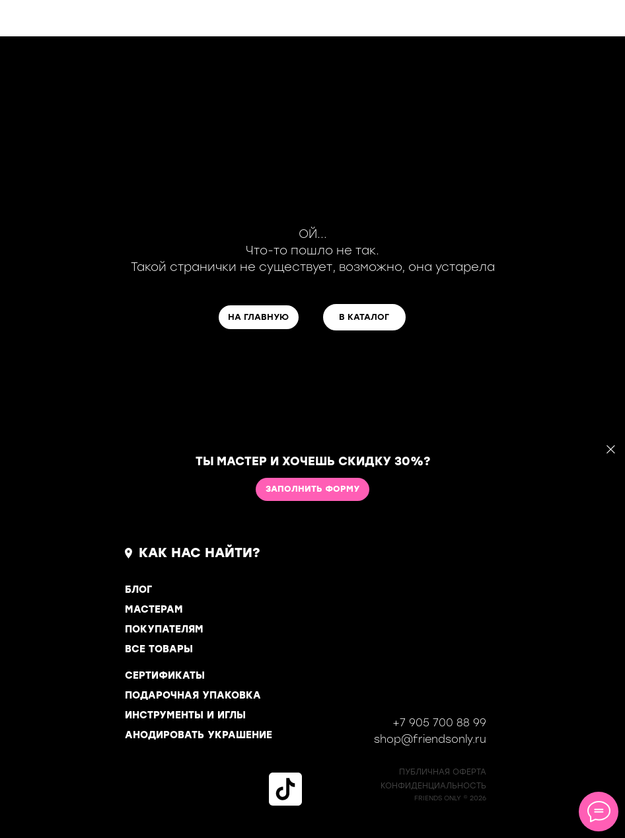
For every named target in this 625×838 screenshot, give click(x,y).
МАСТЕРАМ (154, 609)
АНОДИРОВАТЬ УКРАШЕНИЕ (198, 735)
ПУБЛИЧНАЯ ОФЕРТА (442, 772)
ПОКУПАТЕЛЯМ (164, 629)
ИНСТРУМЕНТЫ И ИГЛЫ (185, 715)
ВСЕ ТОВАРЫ (159, 649)
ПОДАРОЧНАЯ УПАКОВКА (193, 695)
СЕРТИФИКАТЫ (165, 675)
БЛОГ (138, 589)
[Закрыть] (610, 449)
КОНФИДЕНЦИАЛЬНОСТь (433, 785)
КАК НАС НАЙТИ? (199, 552)
